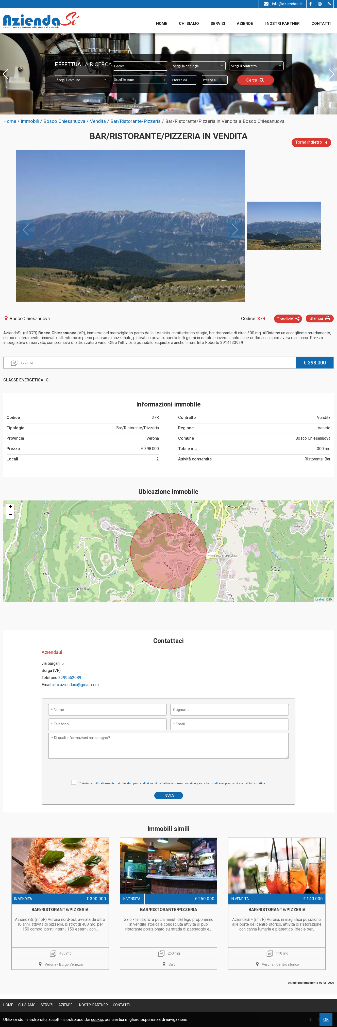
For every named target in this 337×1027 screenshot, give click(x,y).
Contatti (321, 23)
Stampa (320, 318)
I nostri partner (282, 23)
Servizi (218, 23)
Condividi (288, 318)
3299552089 (69, 677)
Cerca (255, 80)
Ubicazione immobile (168, 491)
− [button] (10, 515)
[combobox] (198, 65)
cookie (97, 1019)
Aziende (245, 23)
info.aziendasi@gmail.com (75, 684)
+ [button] (10, 507)
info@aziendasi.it (282, 4)
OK (326, 1019)
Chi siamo (189, 23)
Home (161, 23)
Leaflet (319, 599)
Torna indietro (311, 143)
